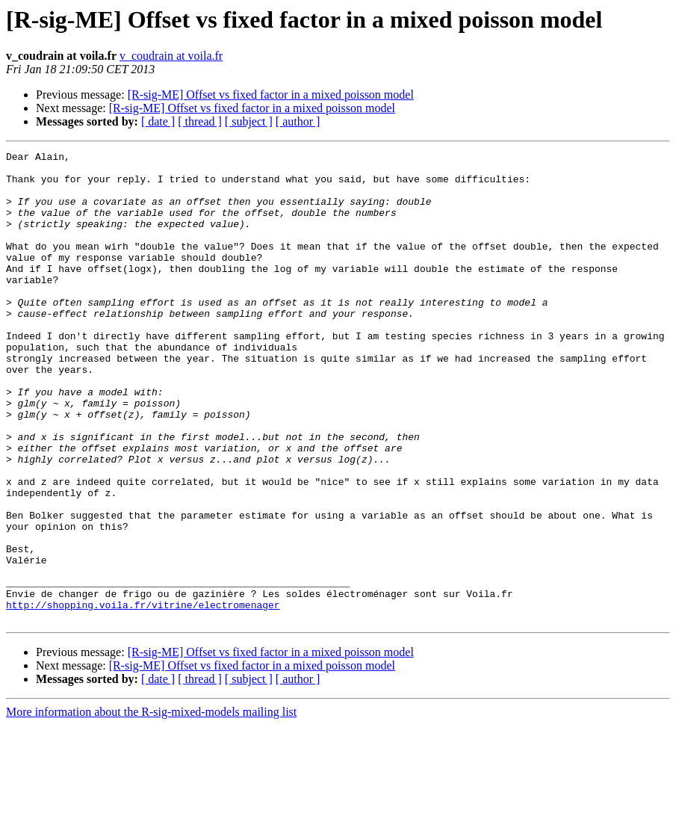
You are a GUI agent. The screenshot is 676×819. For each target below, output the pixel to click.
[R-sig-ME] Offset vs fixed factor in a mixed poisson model (271, 94)
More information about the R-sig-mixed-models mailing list (151, 806)
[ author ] (298, 121)
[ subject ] (249, 121)
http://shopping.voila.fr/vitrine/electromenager (143, 696)
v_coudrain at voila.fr (171, 55)
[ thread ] (200, 121)
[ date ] (158, 121)
